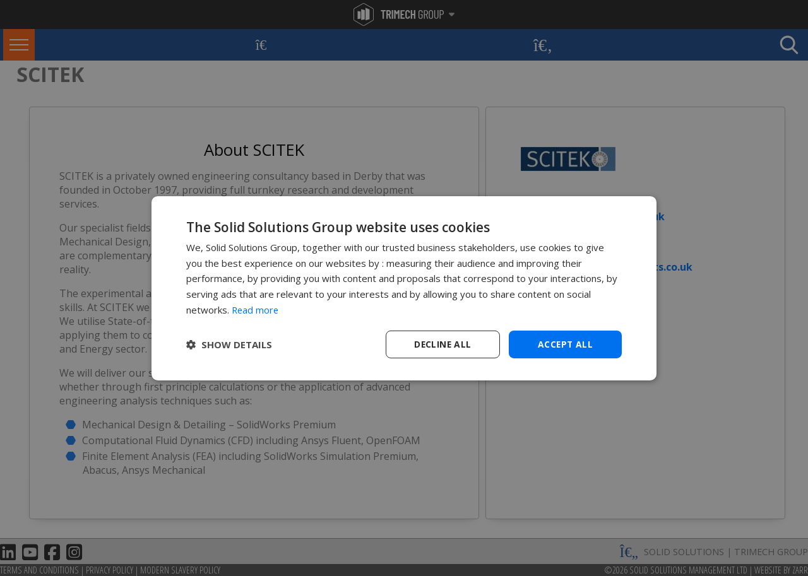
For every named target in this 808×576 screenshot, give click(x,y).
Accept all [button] (565, 344)
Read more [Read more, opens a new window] (256, 309)
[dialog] (404, 288)
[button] (229, 344)
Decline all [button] (442, 344)
